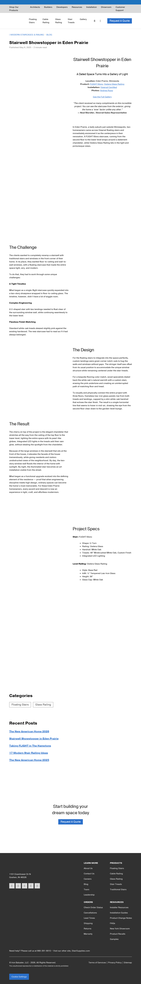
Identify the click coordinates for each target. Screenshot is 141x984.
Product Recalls (117, 933)
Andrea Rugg (106, 90)
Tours (86, 889)
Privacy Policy (115, 962)
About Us (88, 868)
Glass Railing (58, 21)
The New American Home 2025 (29, 760)
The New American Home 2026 (29, 731)
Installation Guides (119, 912)
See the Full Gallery (102, 96)
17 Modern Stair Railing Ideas (28, 753)
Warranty (88, 933)
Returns (87, 928)
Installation (91, 7)
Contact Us (89, 873)
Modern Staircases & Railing (26, 34)
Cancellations (90, 912)
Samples (114, 939)
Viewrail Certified (109, 87)
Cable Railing (46, 21)
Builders (48, 7)
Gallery (83, 19)
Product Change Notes (121, 918)
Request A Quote (120, 21)
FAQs (112, 923)
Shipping (88, 923)
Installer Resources (119, 907)
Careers (87, 878)
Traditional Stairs (118, 889)
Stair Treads (71, 21)
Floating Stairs (33, 21)
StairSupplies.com (81, 950)
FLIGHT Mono (96, 84)
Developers (62, 7)
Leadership (89, 894)
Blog (49, 34)
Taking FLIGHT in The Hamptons (30, 746)
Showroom (106, 7)
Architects (35, 7)
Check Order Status (93, 907)
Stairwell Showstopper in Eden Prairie (34, 738)
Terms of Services (97, 962)
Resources (77, 7)
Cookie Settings (19, 976)
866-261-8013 (44, 950)
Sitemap (128, 962)
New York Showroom (120, 928)
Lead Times (89, 918)
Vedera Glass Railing (114, 84)
